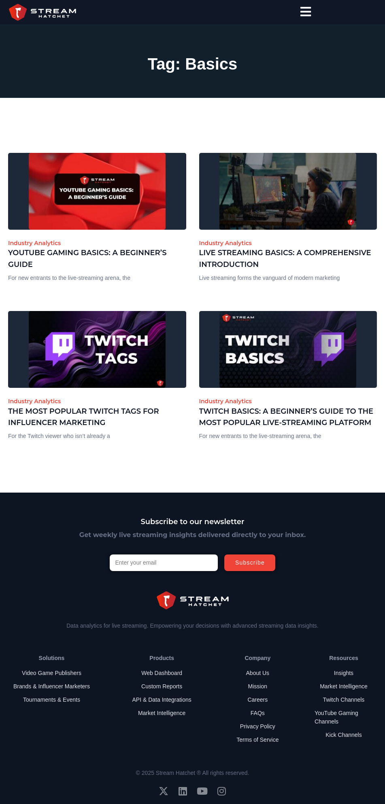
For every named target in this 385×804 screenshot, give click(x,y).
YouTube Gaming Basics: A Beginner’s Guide (87, 258)
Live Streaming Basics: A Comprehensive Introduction (285, 258)
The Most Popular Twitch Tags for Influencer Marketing (83, 417)
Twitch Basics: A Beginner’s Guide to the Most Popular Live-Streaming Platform (286, 417)
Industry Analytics (34, 243)
